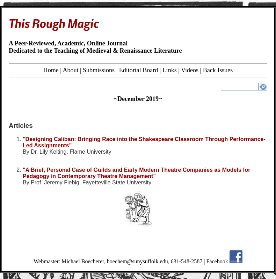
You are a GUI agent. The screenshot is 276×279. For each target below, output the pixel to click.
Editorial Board (138, 70)
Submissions (99, 70)
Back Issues (218, 70)
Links (169, 70)
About (70, 70)
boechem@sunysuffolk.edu (137, 261)
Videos (189, 70)
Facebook (217, 261)
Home (51, 70)
